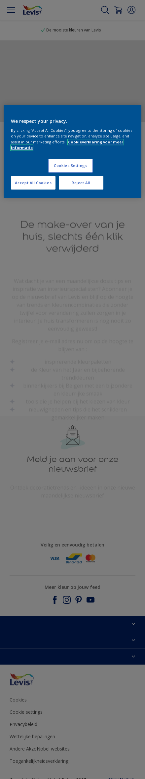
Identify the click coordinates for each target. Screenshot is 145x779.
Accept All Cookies (33, 182)
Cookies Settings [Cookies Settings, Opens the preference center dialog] (70, 165)
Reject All (81, 182)
